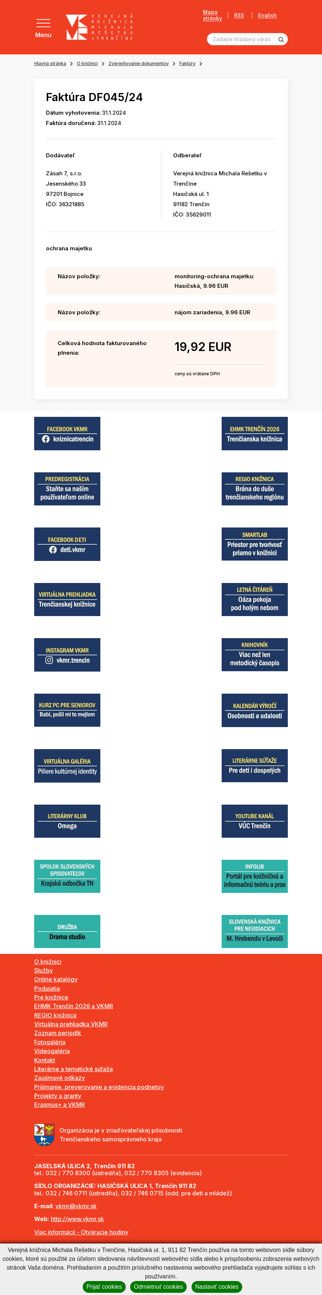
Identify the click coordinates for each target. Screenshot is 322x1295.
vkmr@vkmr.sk (76, 1206)
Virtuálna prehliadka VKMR (71, 1024)
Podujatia (47, 988)
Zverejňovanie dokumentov (138, 63)
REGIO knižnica (55, 1015)
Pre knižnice (51, 997)
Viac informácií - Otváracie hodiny (81, 1232)
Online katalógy (56, 979)
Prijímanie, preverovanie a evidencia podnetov (99, 1087)
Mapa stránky (209, 15)
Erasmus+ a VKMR (59, 1104)
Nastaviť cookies (217, 1287)
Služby (43, 970)
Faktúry (187, 63)
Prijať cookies (104, 1287)
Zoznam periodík (57, 1033)
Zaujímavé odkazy (59, 1077)
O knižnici (87, 63)
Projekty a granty (57, 1095)
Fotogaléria (49, 1042)
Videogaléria (52, 1051)
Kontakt (44, 1060)
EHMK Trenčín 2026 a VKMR (73, 1006)
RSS (237, 15)
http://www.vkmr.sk (77, 1219)
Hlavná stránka (50, 63)
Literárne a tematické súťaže (73, 1069)
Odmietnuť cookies (158, 1287)
